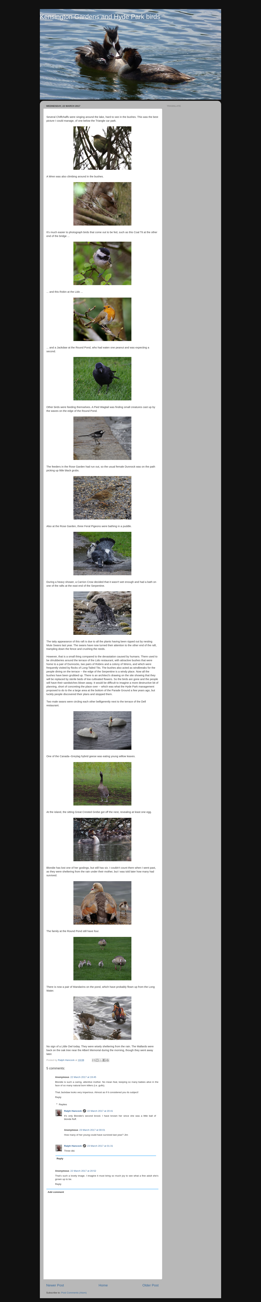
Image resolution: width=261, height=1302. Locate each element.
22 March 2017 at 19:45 (83, 1077)
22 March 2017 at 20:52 (83, 1171)
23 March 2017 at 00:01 (92, 1130)
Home (103, 1285)
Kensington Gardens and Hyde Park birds (100, 16)
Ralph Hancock (73, 1111)
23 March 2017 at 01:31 (100, 1146)
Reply (58, 1097)
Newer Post (55, 1285)
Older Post (150, 1285)
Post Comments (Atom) (74, 1292)
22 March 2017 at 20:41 (100, 1111)
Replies (63, 1104)
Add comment (56, 1192)
